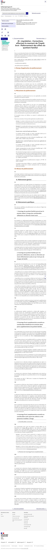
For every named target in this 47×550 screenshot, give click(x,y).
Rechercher (27, 13)
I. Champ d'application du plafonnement (6, 42)
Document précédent (19, 38)
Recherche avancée (36, 13)
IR (13, 16)
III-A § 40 (36, 311)
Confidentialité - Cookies (28, 545)
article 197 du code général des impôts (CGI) (28, 59)
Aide (1, 514)
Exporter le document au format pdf (2, 29)
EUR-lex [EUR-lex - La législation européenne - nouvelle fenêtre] (25, 522)
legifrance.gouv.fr (20, 542)
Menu (45, 1)
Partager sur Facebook (8, 32)
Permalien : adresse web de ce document (2, 32)
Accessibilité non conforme (5, 545)
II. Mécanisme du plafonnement (5, 46)
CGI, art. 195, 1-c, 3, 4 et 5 (38, 343)
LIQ (16, 16)
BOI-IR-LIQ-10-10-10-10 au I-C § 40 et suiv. (32, 390)
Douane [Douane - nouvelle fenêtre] (25, 521)
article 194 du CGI (39, 224)
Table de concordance (16, 516)
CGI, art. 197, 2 (41, 333)
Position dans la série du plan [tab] (7, 23)
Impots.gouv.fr (26, 526)
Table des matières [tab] (5, 21)
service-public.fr (11, 542)
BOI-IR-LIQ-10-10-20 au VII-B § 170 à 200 (23, 441)
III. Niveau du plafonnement (5, 49)
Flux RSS (13, 514)
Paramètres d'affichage (40, 545)
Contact (2, 516)
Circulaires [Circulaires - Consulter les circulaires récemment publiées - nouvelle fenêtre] (25, 519)
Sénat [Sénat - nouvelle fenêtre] (25, 528)
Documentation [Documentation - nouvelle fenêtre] (15, 518)
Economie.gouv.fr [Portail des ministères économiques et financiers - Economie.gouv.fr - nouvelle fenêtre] (27, 524)
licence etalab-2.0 (24, 548)
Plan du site (21, 545)
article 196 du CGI (24, 290)
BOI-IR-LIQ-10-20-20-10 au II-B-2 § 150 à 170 (33, 266)
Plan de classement (8, 16)
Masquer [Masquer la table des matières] (5, 39)
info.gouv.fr (3, 542)
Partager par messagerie (8, 35)
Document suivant (40, 38)
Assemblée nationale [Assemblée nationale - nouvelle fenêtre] (27, 514)
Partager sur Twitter (2, 35)
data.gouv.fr (29, 542)
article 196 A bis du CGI (34, 430)
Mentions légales (14, 545)
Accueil (2, 16)
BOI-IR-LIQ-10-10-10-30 (32, 449)
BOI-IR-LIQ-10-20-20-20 (40, 335)
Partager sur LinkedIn (5, 35)
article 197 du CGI (33, 233)
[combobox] (14, 13)
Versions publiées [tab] (5, 26)
